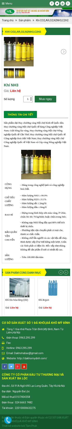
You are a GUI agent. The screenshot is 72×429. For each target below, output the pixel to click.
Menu (9, 3)
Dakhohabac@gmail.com (28, 353)
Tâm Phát (31, 425)
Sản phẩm (25, 20)
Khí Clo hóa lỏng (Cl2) (16, 300)
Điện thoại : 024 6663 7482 (17, 402)
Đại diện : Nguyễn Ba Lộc (16, 391)
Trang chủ (8, 20)
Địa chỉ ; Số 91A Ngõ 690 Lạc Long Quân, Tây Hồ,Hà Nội (33, 385)
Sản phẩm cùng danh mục (23, 272)
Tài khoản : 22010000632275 (19, 407)
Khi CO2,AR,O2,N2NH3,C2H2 (52, 20)
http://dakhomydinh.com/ (32, 358)
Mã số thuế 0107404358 (16, 396)
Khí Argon (44, 300)
